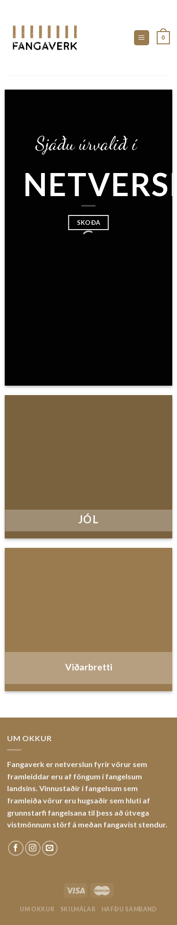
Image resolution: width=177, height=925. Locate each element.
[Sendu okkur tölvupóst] (50, 848)
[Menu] (142, 38)
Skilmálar (78, 909)
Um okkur (37, 909)
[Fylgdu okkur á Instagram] (33, 848)
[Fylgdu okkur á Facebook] (16, 848)
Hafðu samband (129, 909)
